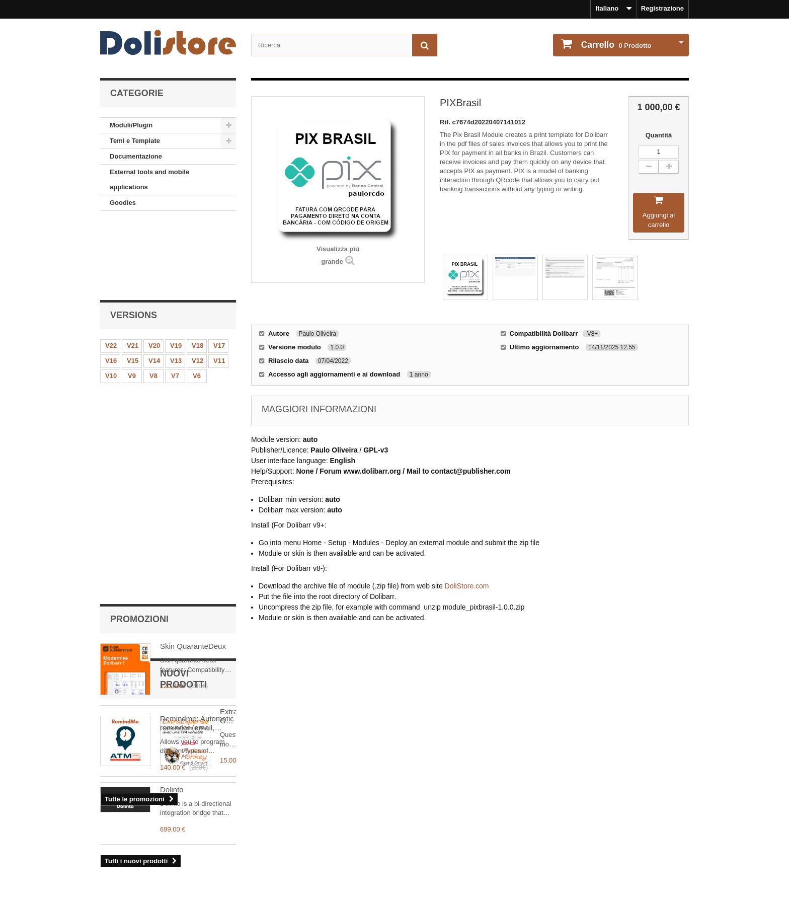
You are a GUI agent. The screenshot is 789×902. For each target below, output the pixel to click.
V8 (153, 302)
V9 (132, 302)
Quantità (659, 135)
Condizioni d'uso (126, 838)
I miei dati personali (432, 838)
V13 (176, 286)
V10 (111, 302)
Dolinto (172, 661)
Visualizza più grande (338, 255)
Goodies (123, 202)
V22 (111, 271)
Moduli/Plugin (131, 125)
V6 (197, 302)
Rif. (446, 122)
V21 (132, 271)
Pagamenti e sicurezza (135, 878)
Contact (112, 864)
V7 (175, 302)
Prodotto (615, 45)
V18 (197, 271)
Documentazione (136, 156)
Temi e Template (135, 140)
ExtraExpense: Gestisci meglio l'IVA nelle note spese (193, 589)
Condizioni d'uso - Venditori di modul (157, 851)
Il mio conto (425, 808)
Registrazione (662, 8)
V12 (197, 286)
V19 (176, 271)
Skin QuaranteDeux (193, 367)
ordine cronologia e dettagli (445, 825)
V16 (111, 286)
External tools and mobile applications (149, 179)
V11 (219, 286)
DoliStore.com (467, 586)
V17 (219, 271)
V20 (154, 271)
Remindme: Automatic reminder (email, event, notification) (197, 445)
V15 (132, 286)
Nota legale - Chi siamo (136, 825)
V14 (154, 286)
